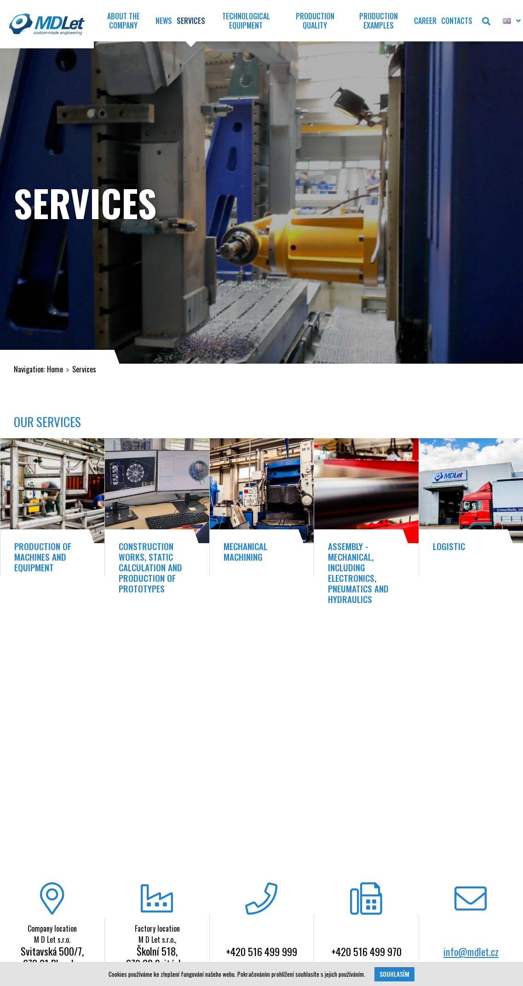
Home (55, 369)
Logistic (449, 546)
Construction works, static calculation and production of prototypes (150, 567)
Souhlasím (394, 974)
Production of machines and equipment (42, 556)
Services (84, 369)
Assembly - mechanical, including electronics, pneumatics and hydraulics (358, 572)
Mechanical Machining (245, 551)
